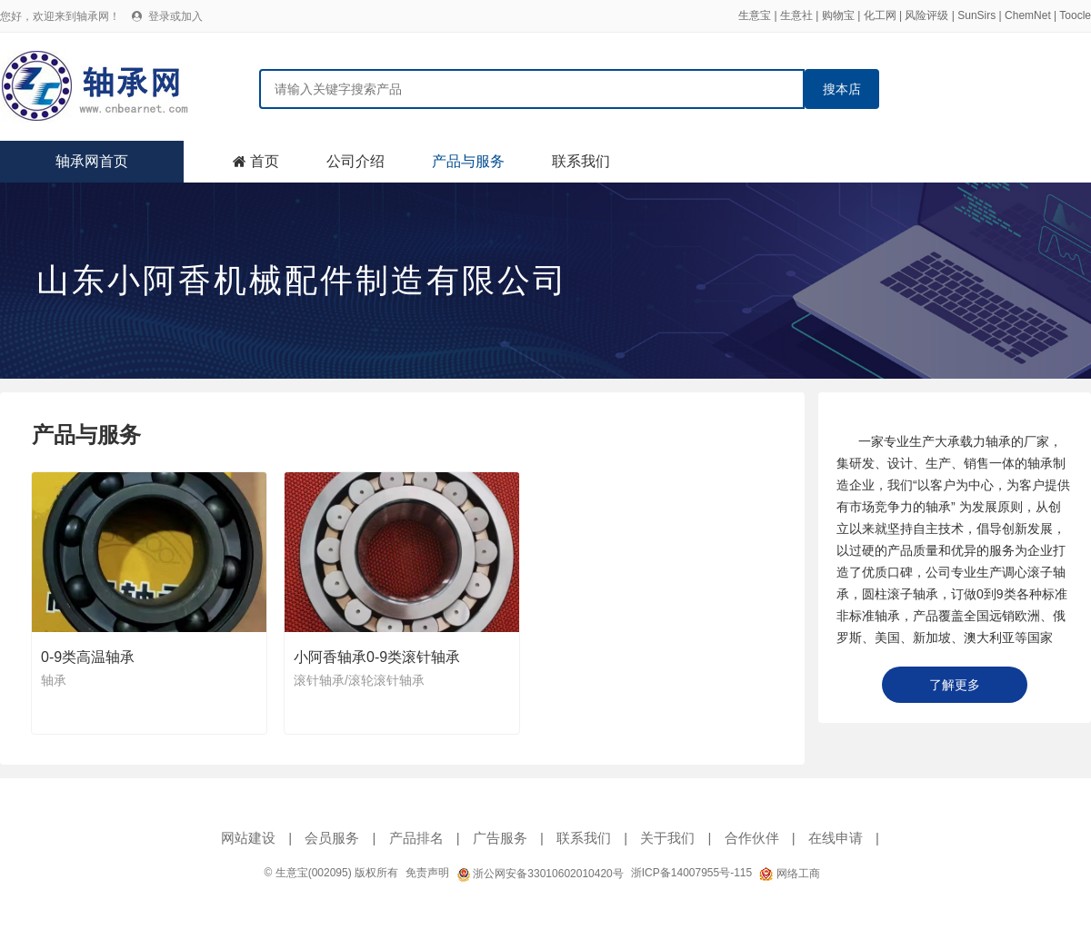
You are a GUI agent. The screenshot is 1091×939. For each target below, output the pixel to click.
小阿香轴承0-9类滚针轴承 (377, 657)
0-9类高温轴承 (88, 657)
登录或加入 (175, 16)
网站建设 (248, 837)
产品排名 (416, 837)
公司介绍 (355, 161)
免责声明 (427, 872)
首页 (264, 161)
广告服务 (500, 837)
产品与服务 (468, 161)
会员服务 (332, 837)
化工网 (880, 15)
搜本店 (842, 89)
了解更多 (954, 684)
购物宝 (838, 15)
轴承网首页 (91, 161)
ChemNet (1028, 15)
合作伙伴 (752, 837)
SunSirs (976, 15)
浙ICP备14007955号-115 (691, 872)
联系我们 (581, 161)
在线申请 (835, 837)
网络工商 (789, 873)
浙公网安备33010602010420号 (540, 873)
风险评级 (926, 15)
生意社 (796, 15)
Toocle (1075, 15)
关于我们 (667, 837)
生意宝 (754, 15)
